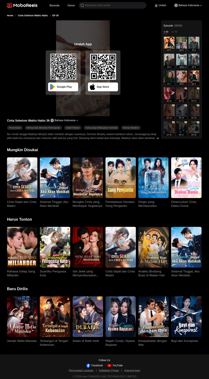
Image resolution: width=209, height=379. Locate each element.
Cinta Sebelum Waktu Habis (33, 15)
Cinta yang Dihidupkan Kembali (101, 127)
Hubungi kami (132, 370)
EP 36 (55, 15)
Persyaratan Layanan (81, 370)
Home (10, 15)
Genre (71, 5)
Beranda (54, 5)
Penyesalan (15, 127)
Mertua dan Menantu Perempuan (43, 127)
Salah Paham (73, 127)
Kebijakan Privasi (109, 370)
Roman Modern (131, 127)
